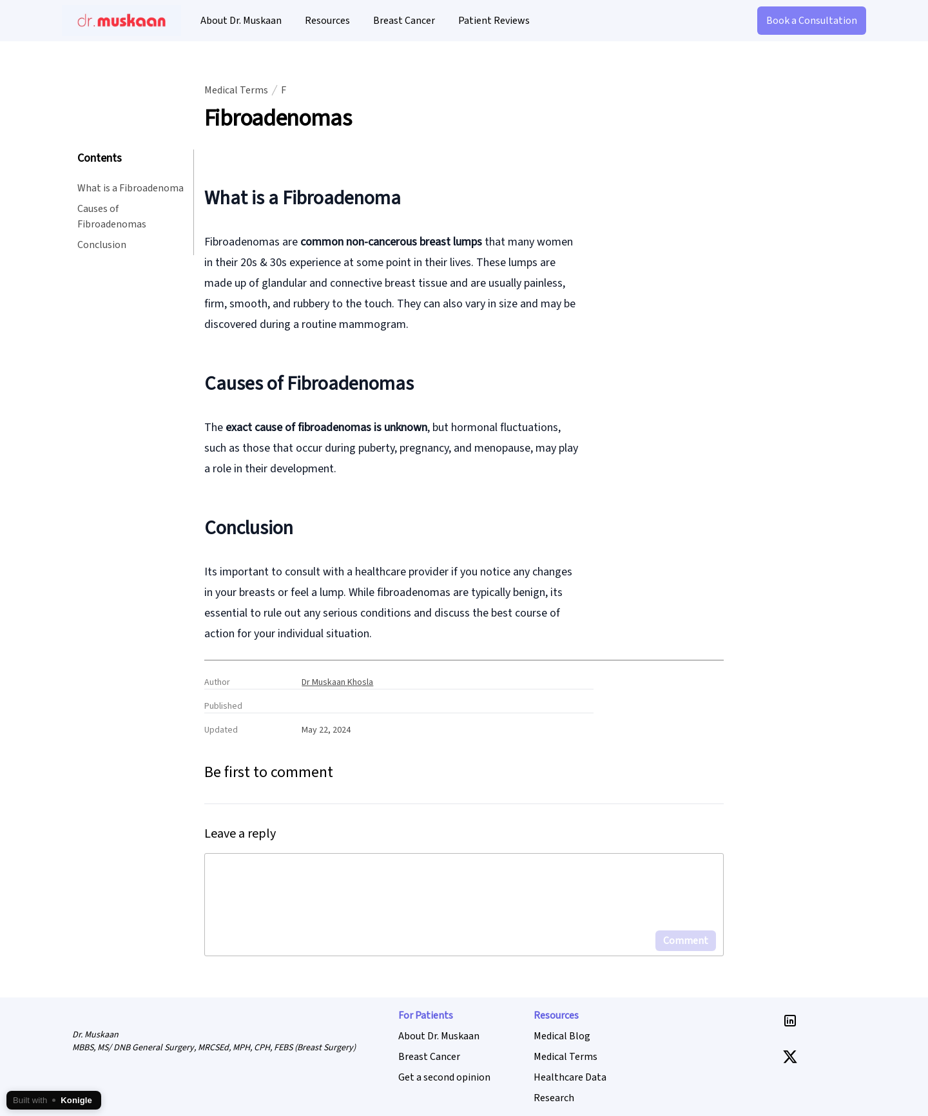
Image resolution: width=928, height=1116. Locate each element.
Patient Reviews (494, 21)
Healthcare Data (570, 1077)
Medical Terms (236, 90)
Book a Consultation (811, 21)
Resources (327, 21)
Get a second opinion (444, 1077)
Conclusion (101, 245)
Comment (685, 941)
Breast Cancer (404, 21)
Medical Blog (562, 1036)
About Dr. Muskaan (241, 21)
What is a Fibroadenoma (130, 188)
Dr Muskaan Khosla (337, 682)
